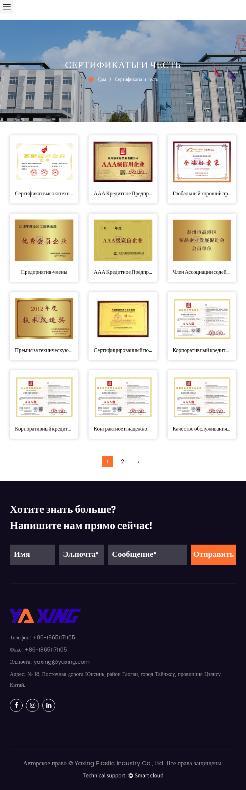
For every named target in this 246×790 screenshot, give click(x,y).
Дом (102, 79)
